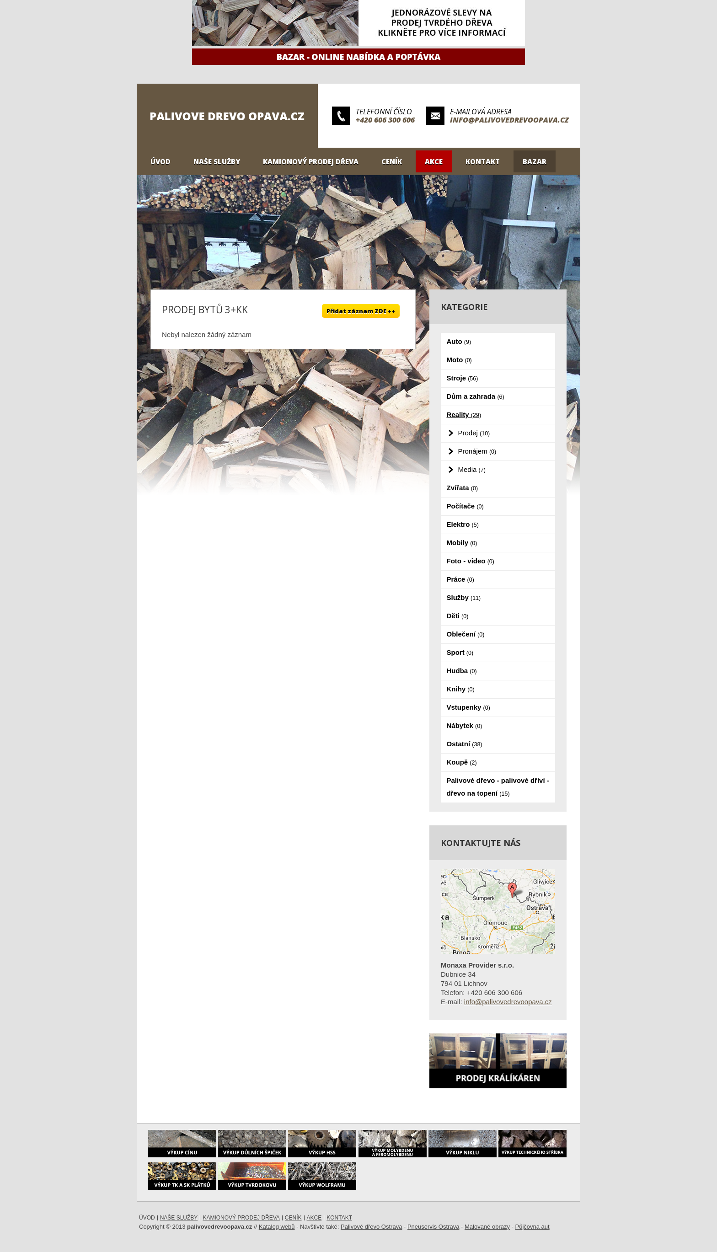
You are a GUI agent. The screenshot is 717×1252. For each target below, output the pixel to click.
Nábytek (464, 725)
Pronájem (477, 451)
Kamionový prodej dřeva (310, 161)
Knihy (461, 689)
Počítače (465, 506)
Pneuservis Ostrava (433, 1226)
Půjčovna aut (532, 1226)
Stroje (462, 378)
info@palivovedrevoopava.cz (509, 120)
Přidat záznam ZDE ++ (360, 311)
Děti (458, 616)
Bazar (534, 161)
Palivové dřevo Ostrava (371, 1226)
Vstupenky (468, 707)
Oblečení (466, 634)
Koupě (462, 762)
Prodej (474, 433)
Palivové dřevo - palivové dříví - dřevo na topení (498, 786)
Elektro (463, 524)
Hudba (462, 670)
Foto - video (470, 561)
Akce (434, 161)
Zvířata (462, 488)
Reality (464, 414)
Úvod (160, 161)
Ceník (391, 161)
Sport (460, 652)
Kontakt (483, 161)
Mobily (462, 542)
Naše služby (216, 161)
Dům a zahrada (475, 396)
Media (472, 469)
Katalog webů (277, 1226)
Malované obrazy (487, 1226)
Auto (459, 341)
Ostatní (464, 744)
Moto (459, 360)
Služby (464, 597)
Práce (460, 579)
